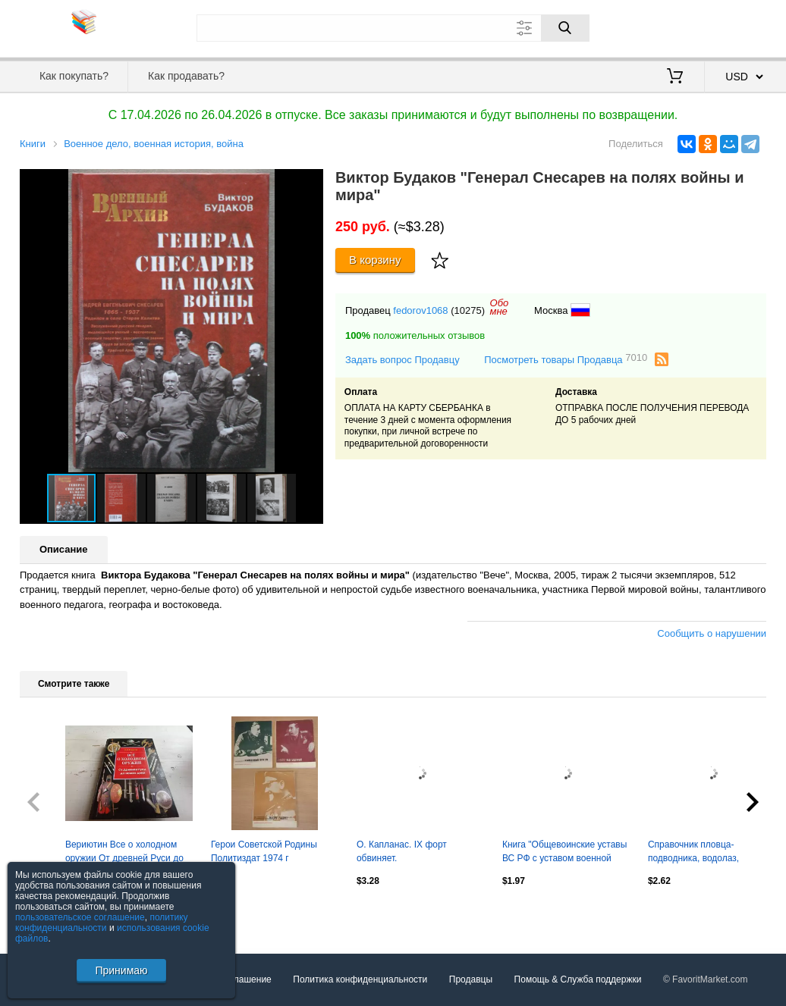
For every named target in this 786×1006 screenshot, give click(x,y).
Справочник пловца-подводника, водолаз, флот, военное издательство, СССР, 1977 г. (711, 853)
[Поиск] (565, 28)
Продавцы (470, 979)
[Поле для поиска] (393, 28)
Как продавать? (186, 76)
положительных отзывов (415, 335)
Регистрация (735, 26)
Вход (677, 26)
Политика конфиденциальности (360, 979)
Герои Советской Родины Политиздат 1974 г (264, 851)
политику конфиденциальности (101, 922)
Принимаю (121, 970)
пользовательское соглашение (80, 917)
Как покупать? (73, 76)
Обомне (499, 307)
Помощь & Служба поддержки (578, 979)
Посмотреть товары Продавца (565, 359)
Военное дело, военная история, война (154, 143)
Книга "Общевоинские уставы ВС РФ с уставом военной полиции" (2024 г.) (564, 853)
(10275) (468, 310)
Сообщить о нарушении (711, 633)
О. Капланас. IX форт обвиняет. (402, 851)
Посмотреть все (53, 913)
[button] (309, 183)
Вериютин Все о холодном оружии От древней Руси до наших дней (124, 853)
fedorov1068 (420, 310)
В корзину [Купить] (375, 259)
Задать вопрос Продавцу (402, 359)
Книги (33, 143)
